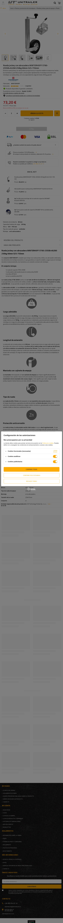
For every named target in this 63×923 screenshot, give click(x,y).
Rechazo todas (31, 481)
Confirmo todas (31, 469)
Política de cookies (47, 443)
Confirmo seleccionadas (31, 475)
